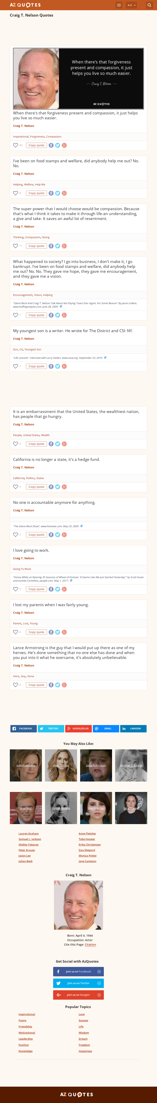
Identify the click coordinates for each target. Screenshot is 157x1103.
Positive (24, 1045)
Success (83, 1020)
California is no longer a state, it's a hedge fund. (56, 459)
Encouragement (23, 295)
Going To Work (22, 569)
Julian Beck (26, 861)
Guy (23, 676)
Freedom (84, 1045)
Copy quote (36, 145)
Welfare (28, 184)
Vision (37, 295)
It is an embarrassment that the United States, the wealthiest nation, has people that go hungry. (76, 414)
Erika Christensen (90, 844)
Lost (25, 623)
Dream (83, 1039)
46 (20, 145)
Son (15, 349)
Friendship (25, 1026)
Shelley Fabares (28, 844)
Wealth (45, 435)
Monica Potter (88, 855)
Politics (30, 478)
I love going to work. (31, 550)
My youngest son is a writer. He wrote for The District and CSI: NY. (73, 330)
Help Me (40, 184)
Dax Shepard (87, 850)
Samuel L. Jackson (30, 839)
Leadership (26, 1039)
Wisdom (84, 1032)
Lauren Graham (29, 833)
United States (31, 435)
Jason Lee (24, 855)
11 (20, 246)
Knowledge (26, 1051)
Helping (17, 184)
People (17, 435)
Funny (22, 1020)
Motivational (27, 1032)
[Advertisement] (78, 32)
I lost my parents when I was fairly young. (51, 604)
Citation (90, 944)
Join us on (78, 971)
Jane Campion (87, 861)
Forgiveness (37, 136)
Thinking (18, 237)
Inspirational (20, 136)
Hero (16, 676)
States (40, 478)
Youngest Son (33, 349)
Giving (45, 237)
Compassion (53, 136)
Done (30, 676)
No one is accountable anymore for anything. (54, 502)
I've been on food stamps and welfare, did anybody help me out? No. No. (76, 163)
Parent (17, 623)
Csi (21, 349)
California (19, 478)
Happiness (85, 1051)
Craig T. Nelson (23, 126)
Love (82, 1014)
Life (81, 1026)
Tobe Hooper (87, 839)
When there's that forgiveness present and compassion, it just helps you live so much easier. (75, 115)
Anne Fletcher (87, 833)
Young (34, 623)
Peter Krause (27, 850)
